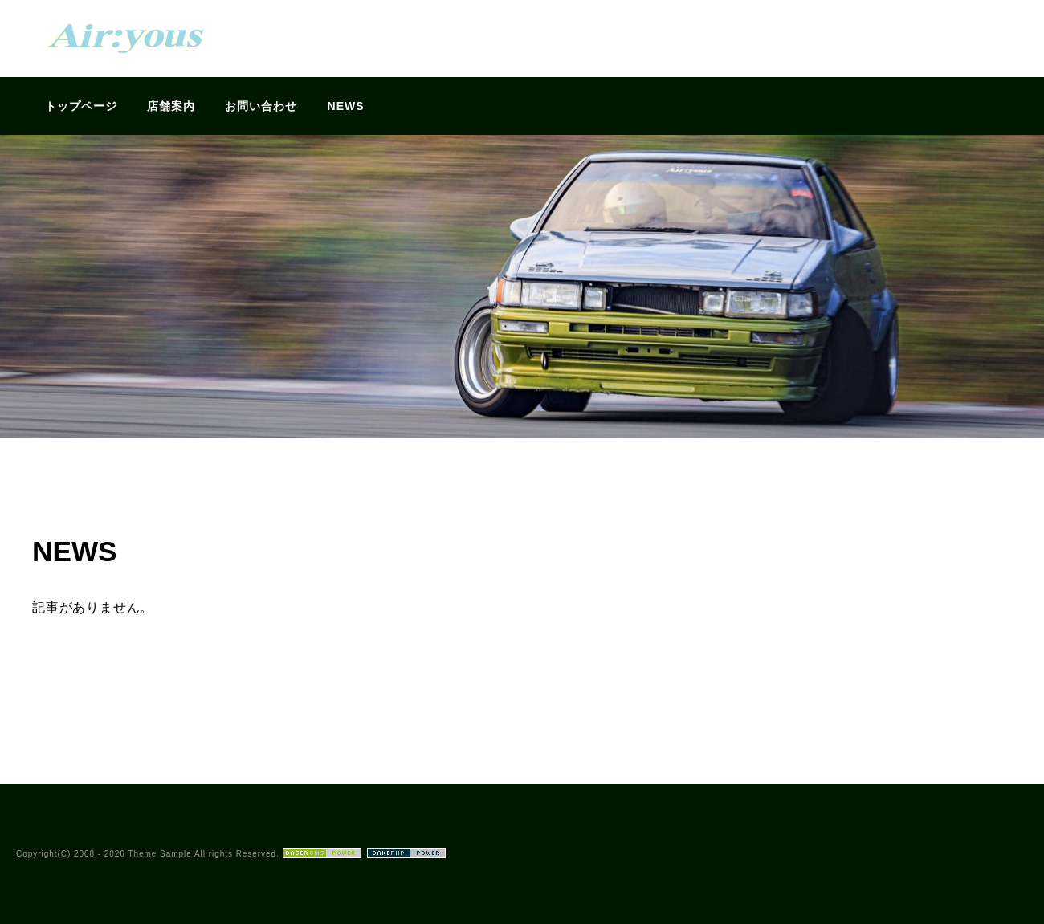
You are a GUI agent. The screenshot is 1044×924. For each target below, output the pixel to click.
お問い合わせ (261, 106)
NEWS (346, 106)
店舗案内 (171, 106)
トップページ (81, 106)
